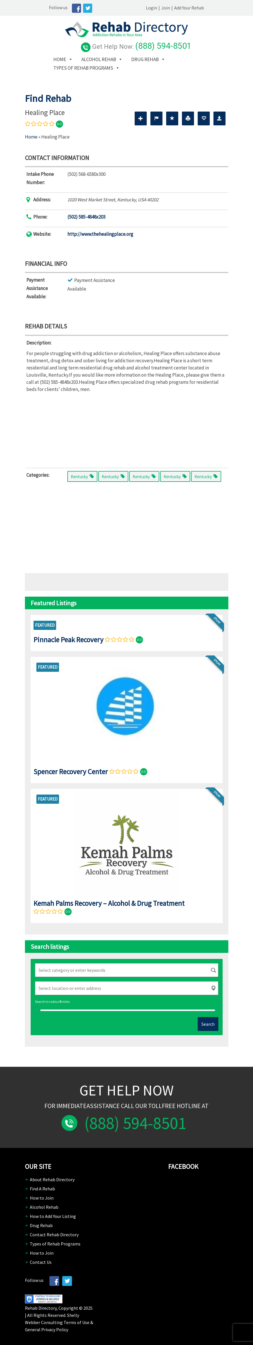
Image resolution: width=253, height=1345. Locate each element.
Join (190, 8)
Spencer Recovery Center (71, 769)
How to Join (42, 1195)
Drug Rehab (129, 57)
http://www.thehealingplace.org (100, 231)
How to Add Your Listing (53, 1213)
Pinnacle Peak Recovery (68, 636)
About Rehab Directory (52, 1177)
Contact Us (41, 1259)
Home (43, 57)
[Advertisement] (126, 426)
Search (208, 1021)
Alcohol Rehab (82, 57)
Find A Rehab (42, 1186)
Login (175, 8)
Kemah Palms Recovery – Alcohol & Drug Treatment (109, 900)
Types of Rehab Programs (67, 65)
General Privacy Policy (46, 1327)
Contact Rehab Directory (54, 1232)
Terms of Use (76, 1320)
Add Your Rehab (213, 8)
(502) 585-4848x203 (86, 214)
